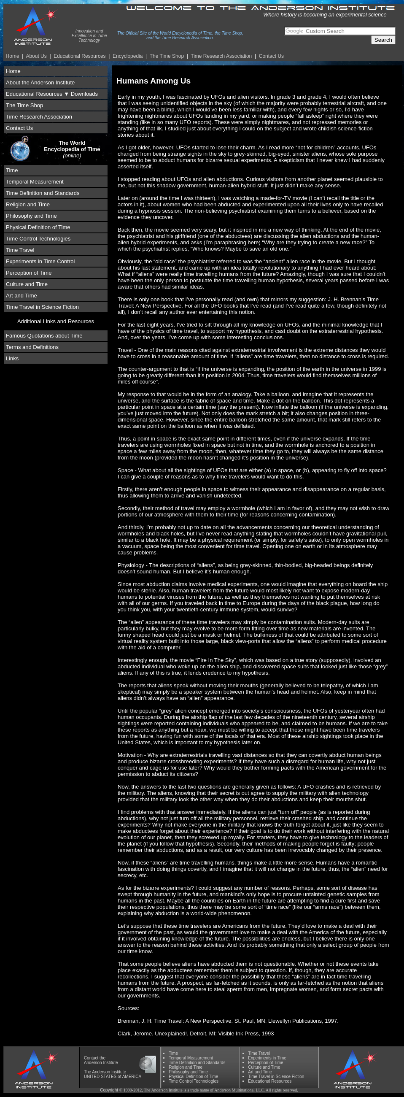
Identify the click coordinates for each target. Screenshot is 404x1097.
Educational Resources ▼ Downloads (52, 94)
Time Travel (20, 250)
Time (12, 170)
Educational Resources (79, 56)
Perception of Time (28, 273)
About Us (36, 56)
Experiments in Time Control (40, 261)
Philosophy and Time (31, 216)
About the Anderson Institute (40, 82)
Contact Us (271, 56)
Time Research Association (39, 116)
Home (12, 56)
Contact (91, 1058)
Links (12, 358)
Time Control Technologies (38, 238)
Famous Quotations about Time (44, 335)
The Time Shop (167, 56)
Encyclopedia (128, 56)
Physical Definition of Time (38, 227)
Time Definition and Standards (42, 193)
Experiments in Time (267, 1058)
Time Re (221, 56)
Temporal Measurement (35, 181)
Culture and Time (27, 284)
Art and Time (21, 295)
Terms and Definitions (32, 347)
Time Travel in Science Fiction (42, 307)
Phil (188, 1072)
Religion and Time (28, 204)
